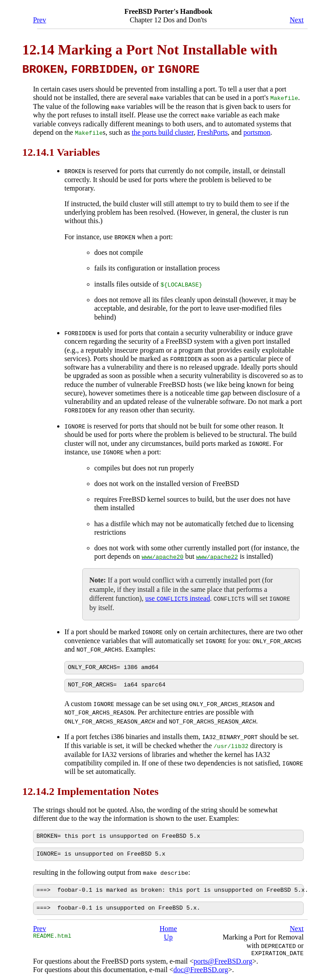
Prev (39, 20)
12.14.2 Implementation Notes (90, 787)
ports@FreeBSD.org (223, 957)
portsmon (256, 132)
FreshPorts (212, 132)
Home (168, 924)
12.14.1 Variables (61, 151)
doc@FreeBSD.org (200, 965)
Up (168, 933)
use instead (177, 595)
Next (297, 20)
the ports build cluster (162, 132)
